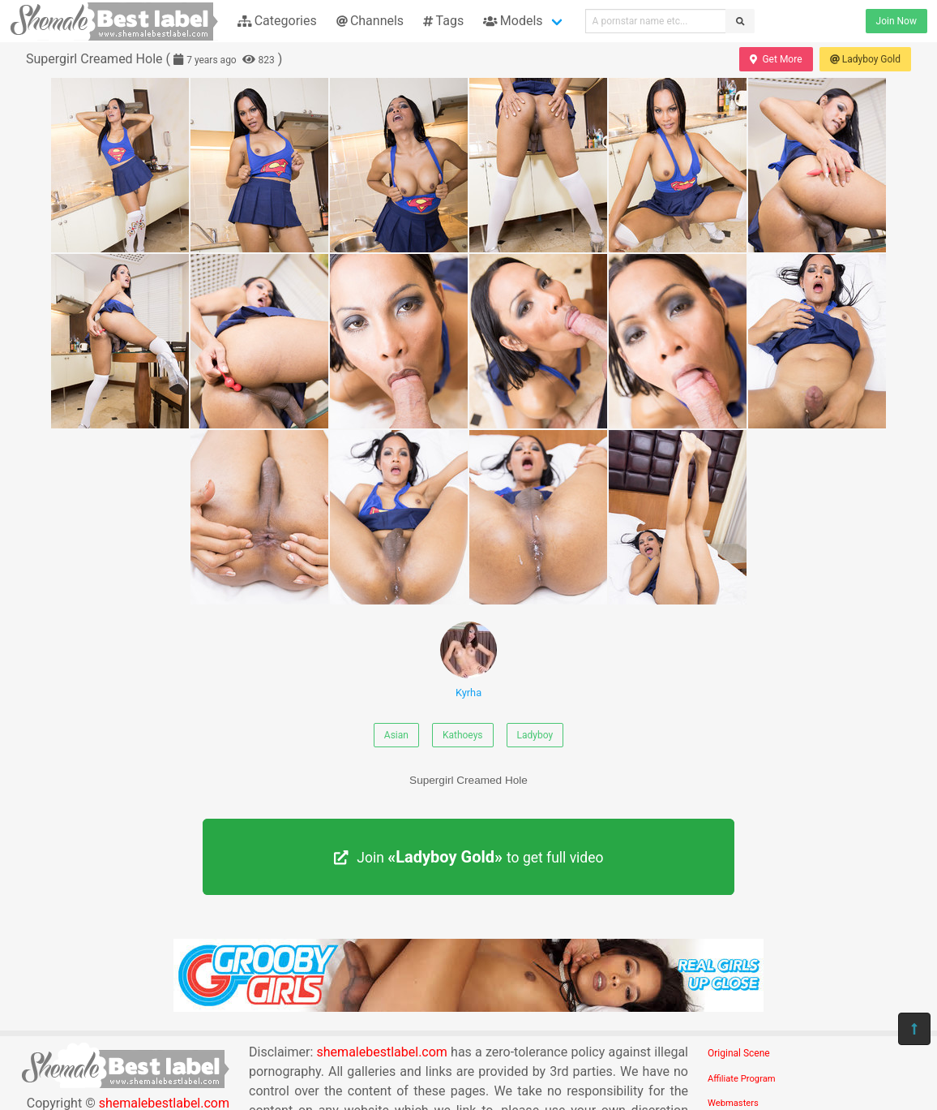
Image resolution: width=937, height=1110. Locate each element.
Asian (396, 735)
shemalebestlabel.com (382, 1052)
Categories (277, 20)
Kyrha (468, 660)
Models (512, 20)
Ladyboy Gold (865, 59)
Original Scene (739, 1053)
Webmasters (733, 1103)
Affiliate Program (742, 1078)
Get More (776, 59)
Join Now (896, 21)
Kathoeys (463, 735)
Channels (370, 20)
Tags (443, 20)
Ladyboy (535, 735)
